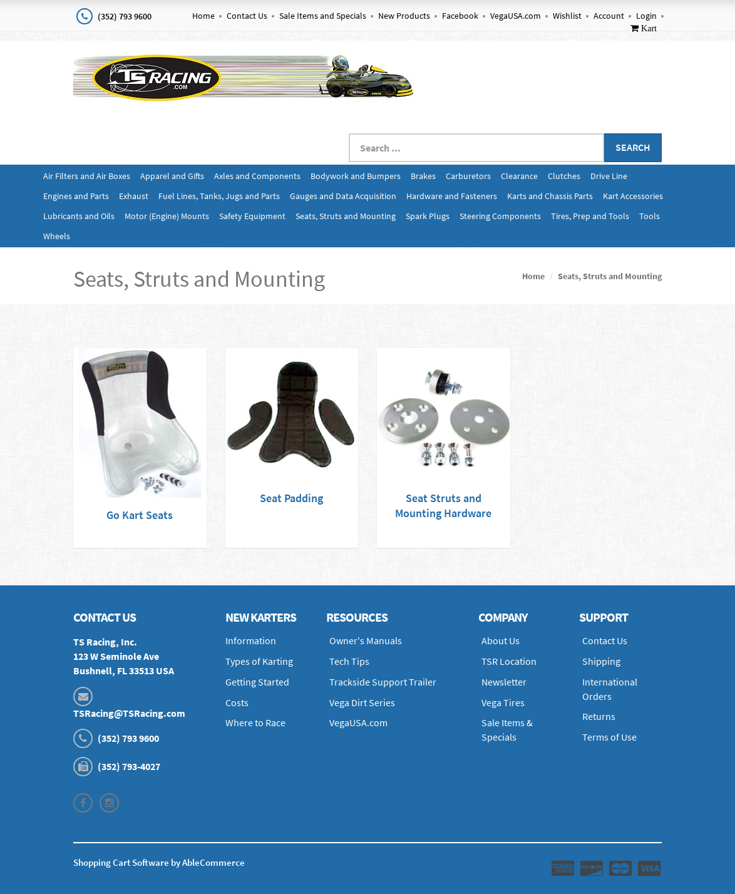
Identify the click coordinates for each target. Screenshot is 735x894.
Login (646, 15)
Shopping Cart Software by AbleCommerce (159, 862)
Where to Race (255, 722)
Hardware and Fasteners (451, 196)
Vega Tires (503, 702)
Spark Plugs (428, 216)
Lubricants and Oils (79, 216)
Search (632, 147)
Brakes (423, 176)
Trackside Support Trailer (382, 682)
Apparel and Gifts (172, 176)
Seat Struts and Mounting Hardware (443, 505)
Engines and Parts (76, 196)
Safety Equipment (252, 216)
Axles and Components (257, 176)
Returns (598, 716)
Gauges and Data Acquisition (343, 196)
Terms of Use (609, 737)
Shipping (601, 661)
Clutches (564, 176)
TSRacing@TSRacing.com (129, 713)
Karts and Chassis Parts (550, 196)
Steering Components (500, 216)
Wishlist (567, 15)
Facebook (460, 15)
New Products (404, 15)
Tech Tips (349, 661)
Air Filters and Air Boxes (86, 176)
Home (203, 15)
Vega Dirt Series (362, 702)
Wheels (56, 236)
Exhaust (133, 196)
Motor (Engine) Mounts (167, 216)
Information (250, 640)
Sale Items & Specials (507, 729)
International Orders (609, 689)
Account (609, 15)
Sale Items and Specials (322, 15)
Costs (237, 702)
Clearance (519, 176)
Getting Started (257, 682)
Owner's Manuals (365, 640)
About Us (500, 640)
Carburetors (468, 176)
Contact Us (247, 15)
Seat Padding (291, 498)
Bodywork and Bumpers (356, 176)
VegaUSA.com (515, 15)
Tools (649, 216)
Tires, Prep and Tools (590, 216)
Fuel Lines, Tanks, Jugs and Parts (219, 196)
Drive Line (608, 176)
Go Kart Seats (139, 515)
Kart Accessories (633, 196)
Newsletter (504, 682)
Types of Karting (259, 661)
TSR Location (509, 661)
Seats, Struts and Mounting (346, 216)
